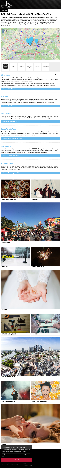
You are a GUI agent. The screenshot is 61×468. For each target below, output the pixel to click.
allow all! (17, 460)
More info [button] (24, 451)
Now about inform (10, 89)
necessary (7, 455)
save (9, 463)
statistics (27, 455)
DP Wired (30, 465)
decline (24, 463)
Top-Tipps (3, 10)
